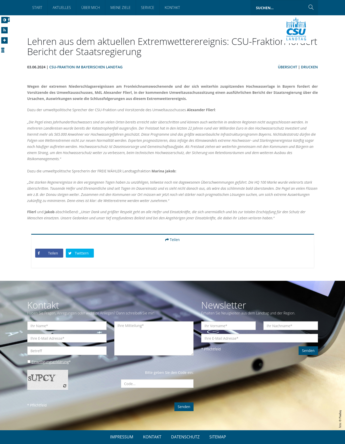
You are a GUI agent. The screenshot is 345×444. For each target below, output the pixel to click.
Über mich (90, 7)
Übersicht (287, 67)
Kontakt (172, 7)
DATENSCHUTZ (185, 437)
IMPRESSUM (121, 437)
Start (37, 7)
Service (147, 7)
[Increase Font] (4, 40)
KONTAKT (152, 437)
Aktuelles (62, 7)
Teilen (172, 239)
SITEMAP (217, 437)
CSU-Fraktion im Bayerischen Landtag (85, 67)
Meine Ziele (120, 7)
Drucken (309, 67)
